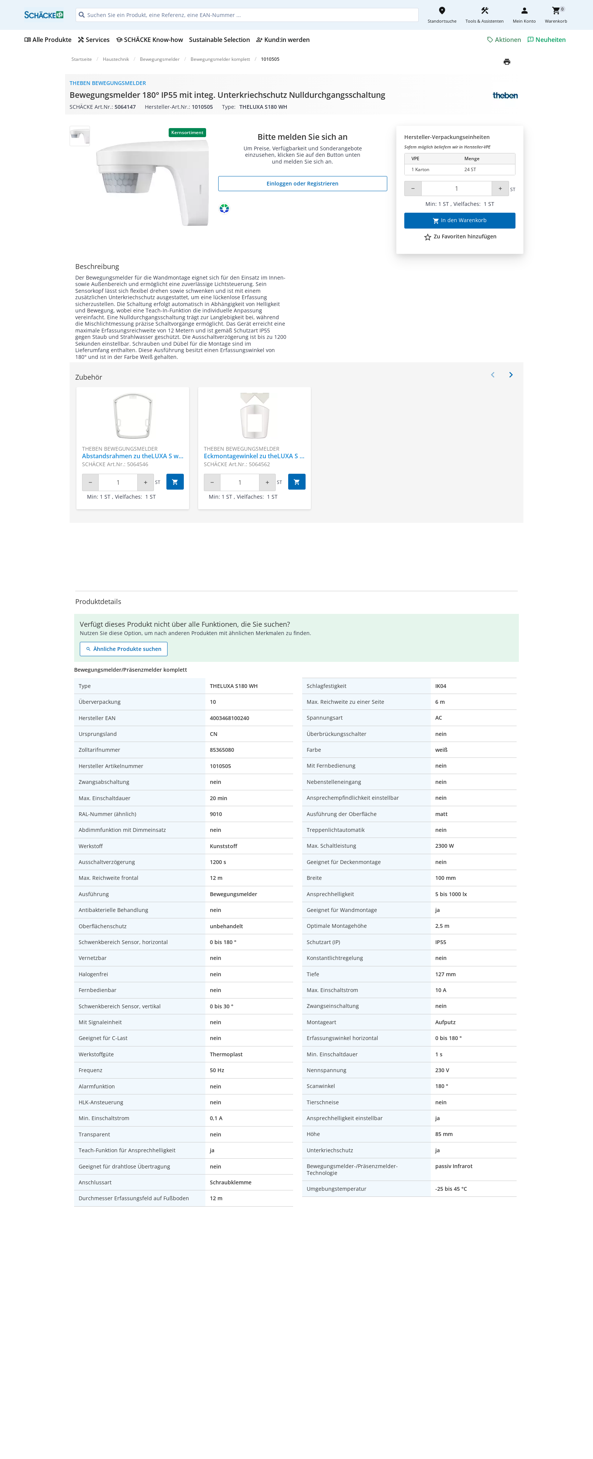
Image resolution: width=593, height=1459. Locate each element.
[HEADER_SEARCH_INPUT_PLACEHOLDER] (247, 15)
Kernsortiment (187, 132)
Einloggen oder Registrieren (302, 183)
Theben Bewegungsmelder (108, 83)
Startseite (81, 59)
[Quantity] (456, 188)
